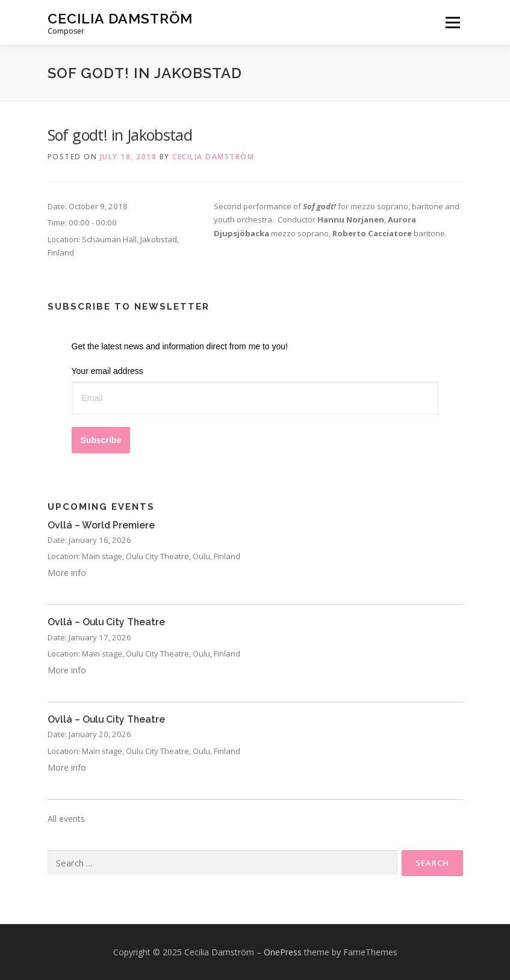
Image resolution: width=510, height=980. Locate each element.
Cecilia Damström (120, 18)
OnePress (283, 952)
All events (66, 818)
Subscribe (101, 440)
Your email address (107, 371)
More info (67, 572)
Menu (452, 22)
